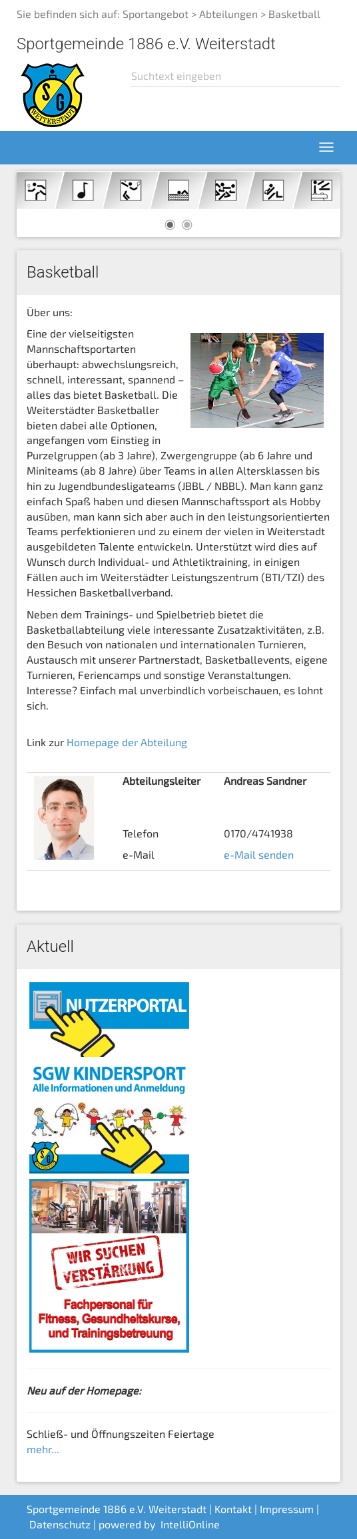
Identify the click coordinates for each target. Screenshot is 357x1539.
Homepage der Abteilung (127, 742)
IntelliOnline (190, 1524)
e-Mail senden (259, 854)
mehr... (43, 1448)
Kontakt (233, 1508)
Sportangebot (155, 13)
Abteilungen (228, 13)
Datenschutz (60, 1524)
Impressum (287, 1508)
